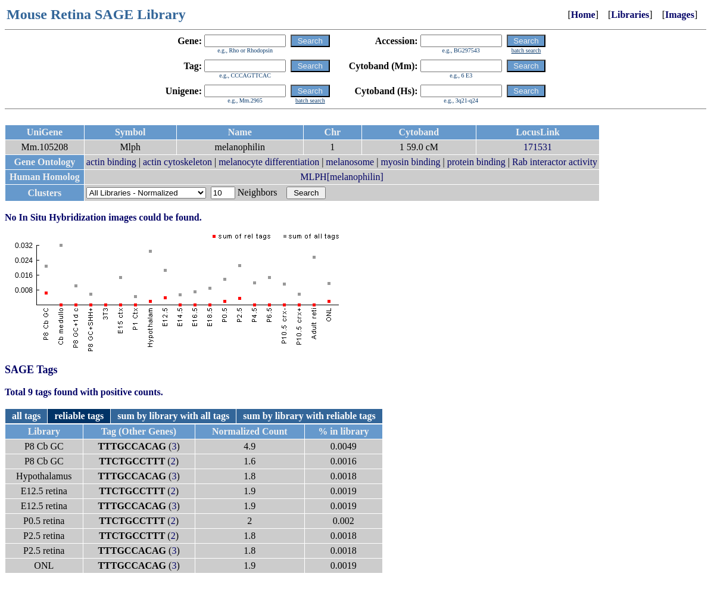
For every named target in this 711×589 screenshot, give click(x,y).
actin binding (111, 162)
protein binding (476, 162)
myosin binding (410, 162)
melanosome (350, 162)
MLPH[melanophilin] (341, 177)
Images (679, 15)
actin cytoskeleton (177, 162)
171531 (537, 147)
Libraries (630, 15)
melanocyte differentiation (269, 162)
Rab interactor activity (554, 162)
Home (583, 15)
